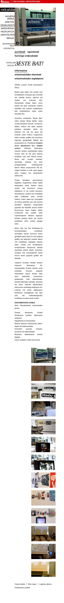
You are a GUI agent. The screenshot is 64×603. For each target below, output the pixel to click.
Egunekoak (33, 52)
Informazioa (21, 70)
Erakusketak (9, 25)
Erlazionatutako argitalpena (29, 78)
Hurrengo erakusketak (26, 56)
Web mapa (32, 584)
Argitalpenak (9, 35)
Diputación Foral (33, 1)
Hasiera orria (10, 17)
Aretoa (9, 22)
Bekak (10, 38)
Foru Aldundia (19, 1)
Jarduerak (7, 28)
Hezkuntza (7, 31)
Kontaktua (9, 48)
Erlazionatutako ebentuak (28, 74)
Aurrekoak (20, 52)
